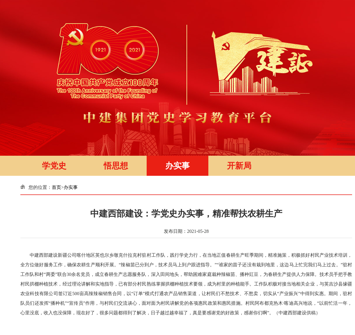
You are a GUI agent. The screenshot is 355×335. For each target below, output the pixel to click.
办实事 (177, 165)
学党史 (54, 165)
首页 (56, 187)
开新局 (239, 165)
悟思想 (116, 165)
